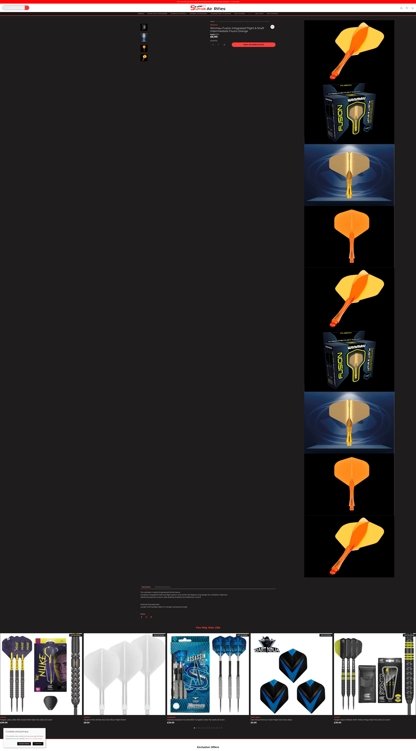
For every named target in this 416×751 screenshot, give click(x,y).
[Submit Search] (27, 8)
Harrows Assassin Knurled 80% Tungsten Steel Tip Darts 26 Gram (196, 720)
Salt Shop (259, 13)
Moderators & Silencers (221, 13)
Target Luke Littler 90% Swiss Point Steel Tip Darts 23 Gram (26, 720)
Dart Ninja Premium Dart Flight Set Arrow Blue (271, 720)
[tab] (194, 727)
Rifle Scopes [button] (239, 13)
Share (142, 614)
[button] (407, 8)
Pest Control (272, 13)
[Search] (15, 8)
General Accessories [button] (198, 13)
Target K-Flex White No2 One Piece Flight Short (105, 720)
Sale (250, 13)
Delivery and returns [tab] (163, 587)
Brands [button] (141, 13)
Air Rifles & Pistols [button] (178, 13)
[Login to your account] (401, 8)
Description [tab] (146, 587)
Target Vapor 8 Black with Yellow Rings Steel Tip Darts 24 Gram (362, 720)
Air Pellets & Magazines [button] (157, 13)
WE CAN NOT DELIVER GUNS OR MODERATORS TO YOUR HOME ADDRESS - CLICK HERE (208, 2)
